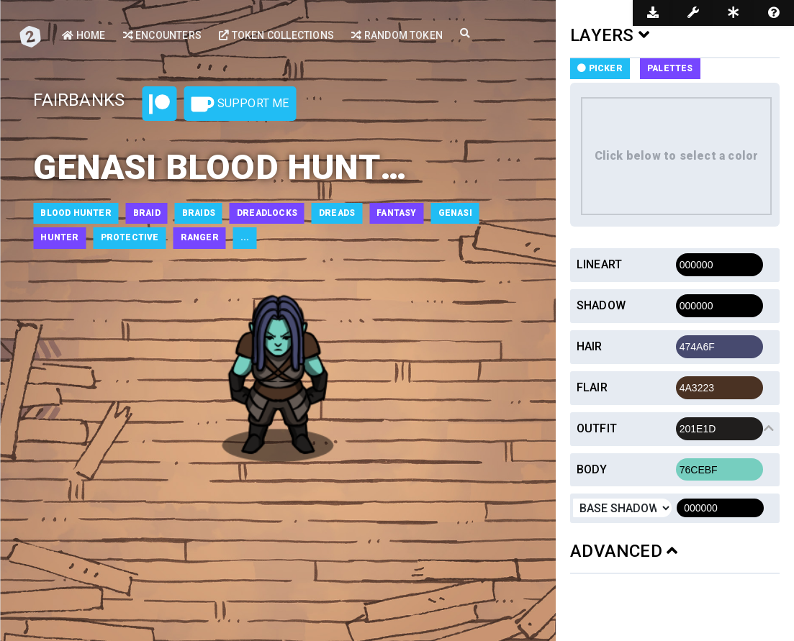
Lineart (599, 264)
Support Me (240, 104)
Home (83, 35)
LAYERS (609, 35)
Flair (592, 387)
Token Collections (276, 35)
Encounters (162, 35)
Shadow (601, 305)
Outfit (597, 428)
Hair (590, 346)
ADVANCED (623, 551)
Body (592, 469)
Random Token (397, 35)
